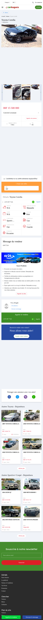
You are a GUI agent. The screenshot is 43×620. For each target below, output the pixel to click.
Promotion (4, 588)
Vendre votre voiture (21, 336)
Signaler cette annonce (31, 118)
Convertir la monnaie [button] (9, 113)
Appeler (38, 202)
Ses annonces (14, 305)
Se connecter (38, 2)
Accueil (3, 16)
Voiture (7, 16)
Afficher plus (21, 468)
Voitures (3, 599)
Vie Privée (4, 585)
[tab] (21, 113)
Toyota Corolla (13, 16)
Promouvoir (12, 118)
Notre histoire (5, 577)
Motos (3, 602)
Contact (3, 591)
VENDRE (38, 7)
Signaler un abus (21, 293)
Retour (5, 12)
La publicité (4, 580)
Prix (6, 187)
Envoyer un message (16, 309)
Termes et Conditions (7, 583)
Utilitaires (4, 604)
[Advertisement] (21, 152)
